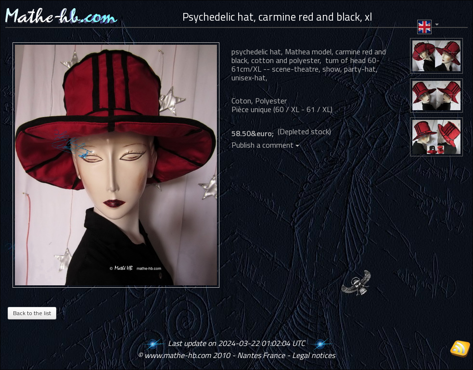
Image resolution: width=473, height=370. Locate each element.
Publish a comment (265, 145)
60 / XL (287, 109)
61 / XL (319, 109)
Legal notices (313, 355)
